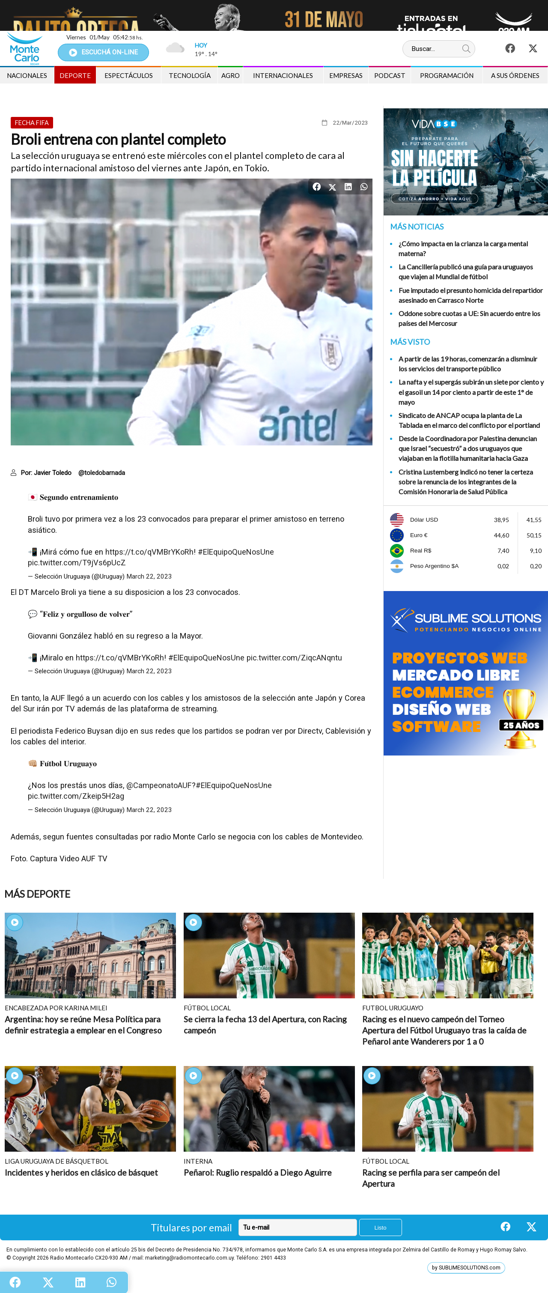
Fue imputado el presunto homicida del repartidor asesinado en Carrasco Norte (471, 295)
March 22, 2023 (149, 576)
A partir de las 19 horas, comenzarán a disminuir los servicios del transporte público (468, 364)
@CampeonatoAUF (159, 785)
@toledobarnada (101, 473)
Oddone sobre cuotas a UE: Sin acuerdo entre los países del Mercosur (469, 318)
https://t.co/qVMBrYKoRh (149, 551)
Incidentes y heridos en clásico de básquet (81, 1172)
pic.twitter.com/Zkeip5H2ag (76, 795)
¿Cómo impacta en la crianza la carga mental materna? (463, 248)
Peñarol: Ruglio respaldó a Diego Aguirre (258, 1172)
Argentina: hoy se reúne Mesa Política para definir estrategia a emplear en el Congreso (83, 1024)
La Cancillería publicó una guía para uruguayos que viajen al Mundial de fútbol (466, 272)
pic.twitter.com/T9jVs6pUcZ (77, 562)
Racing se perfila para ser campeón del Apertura (431, 1178)
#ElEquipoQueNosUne (236, 551)
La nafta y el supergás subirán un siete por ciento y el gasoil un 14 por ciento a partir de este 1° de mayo (471, 392)
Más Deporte (37, 894)
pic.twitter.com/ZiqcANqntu (294, 657)
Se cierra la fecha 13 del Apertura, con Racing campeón (265, 1024)
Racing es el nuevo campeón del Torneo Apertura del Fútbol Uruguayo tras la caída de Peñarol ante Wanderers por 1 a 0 (444, 1030)
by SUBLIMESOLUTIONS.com (466, 1268)
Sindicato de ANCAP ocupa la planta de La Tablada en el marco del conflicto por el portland (469, 420)
